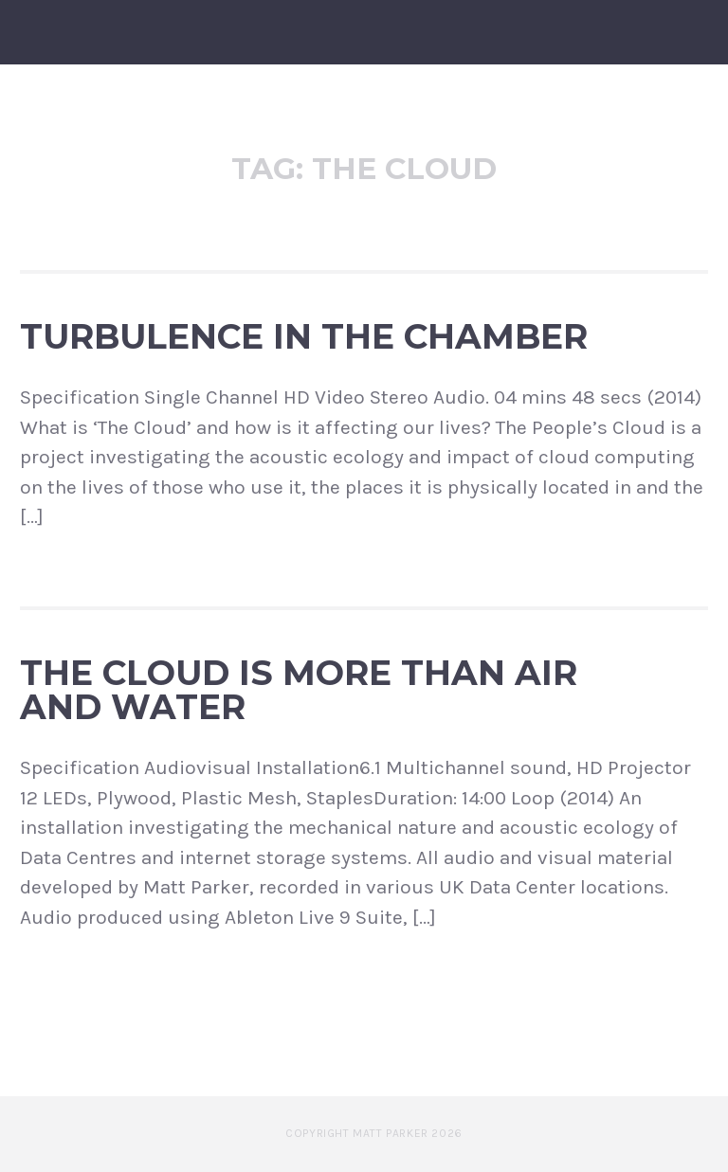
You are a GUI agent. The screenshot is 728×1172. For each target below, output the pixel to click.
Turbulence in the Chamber (304, 336)
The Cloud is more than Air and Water (298, 690)
